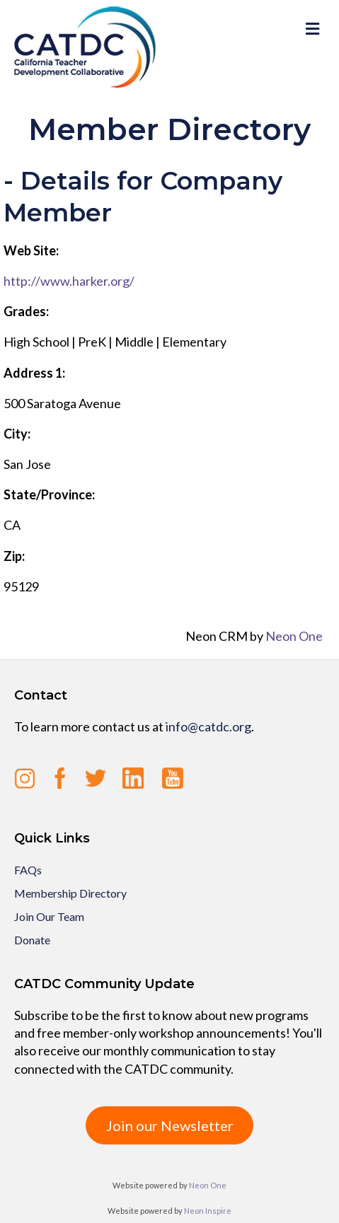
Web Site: (31, 250)
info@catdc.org (208, 726)
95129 (21, 586)
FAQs (28, 869)
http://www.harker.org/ (69, 281)
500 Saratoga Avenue (62, 403)
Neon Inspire (207, 1210)
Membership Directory (70, 893)
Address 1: (34, 373)
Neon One (294, 636)
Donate (32, 939)
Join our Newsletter (170, 1125)
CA (12, 525)
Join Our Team (49, 916)
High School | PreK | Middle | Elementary (115, 341)
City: (17, 433)
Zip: (14, 556)
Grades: (26, 311)
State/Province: (49, 494)
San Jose (27, 464)
